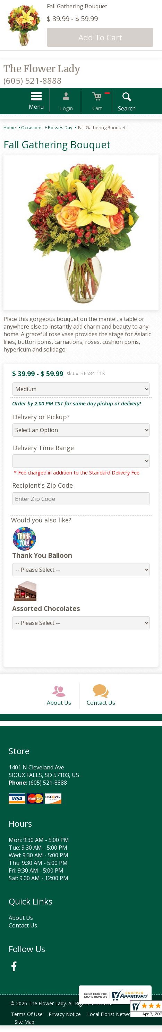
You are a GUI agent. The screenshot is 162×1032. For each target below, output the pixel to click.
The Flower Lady (41, 69)
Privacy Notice (68, 1020)
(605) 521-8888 (32, 80)
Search (120, 108)
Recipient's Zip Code (39, 485)
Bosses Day (60, 127)
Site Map (25, 1028)
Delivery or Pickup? (37, 417)
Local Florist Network (117, 1020)
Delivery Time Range (39, 448)
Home (9, 127)
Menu (43, 106)
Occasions (32, 127)
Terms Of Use (28, 1020)
